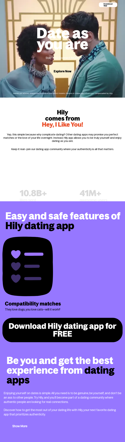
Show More (19, 426)
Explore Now (62, 71)
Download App (108, 5)
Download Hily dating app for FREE (62, 330)
